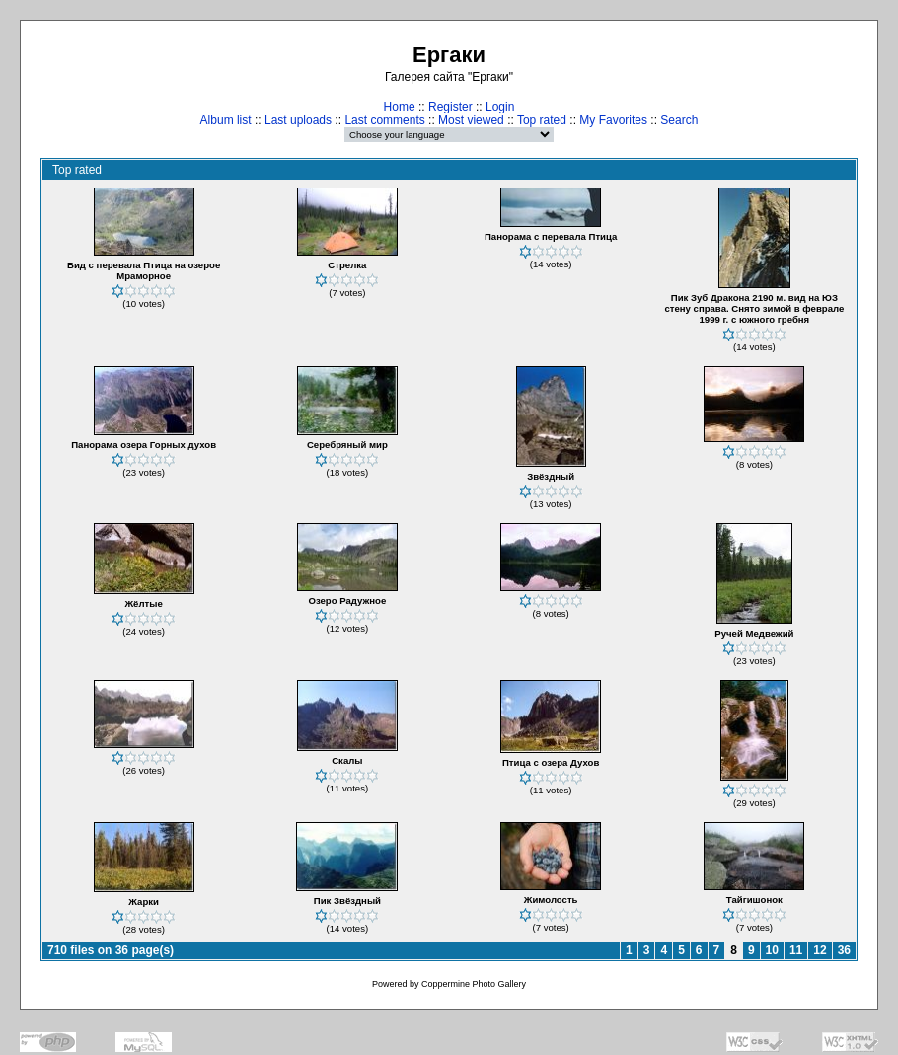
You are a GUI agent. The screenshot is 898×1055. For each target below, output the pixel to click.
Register (450, 106)
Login (500, 106)
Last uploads (298, 120)
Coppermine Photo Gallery (473, 984)
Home (399, 106)
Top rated (541, 120)
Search (679, 120)
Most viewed (471, 120)
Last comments (384, 120)
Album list (226, 120)
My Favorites (613, 120)
